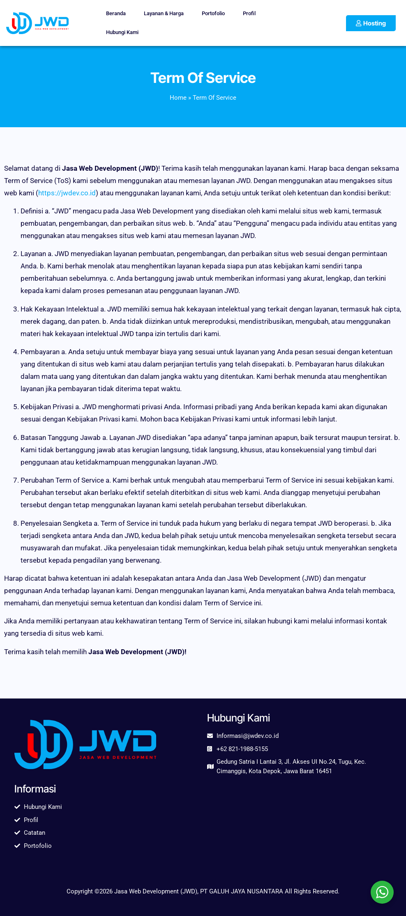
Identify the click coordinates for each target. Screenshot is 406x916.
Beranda (116, 13)
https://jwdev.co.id (67, 193)
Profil (249, 13)
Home (178, 97)
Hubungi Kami (122, 32)
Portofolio (213, 13)
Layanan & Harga (164, 13)
